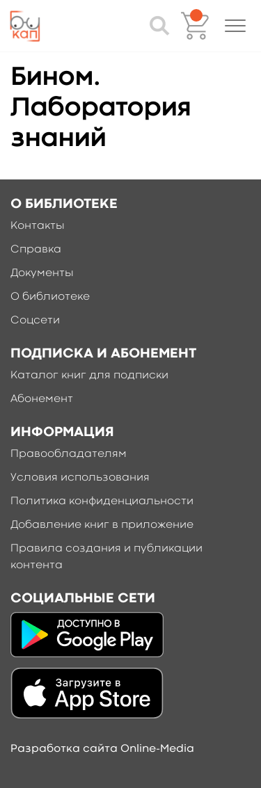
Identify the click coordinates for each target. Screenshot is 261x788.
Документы (42, 273)
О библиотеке (50, 297)
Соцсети (35, 320)
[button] (235, 25)
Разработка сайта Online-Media (102, 749)
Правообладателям (68, 454)
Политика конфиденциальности (101, 501)
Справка (35, 250)
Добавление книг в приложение (101, 525)
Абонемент (41, 399)
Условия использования (80, 478)
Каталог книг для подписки (89, 375)
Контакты (37, 226)
